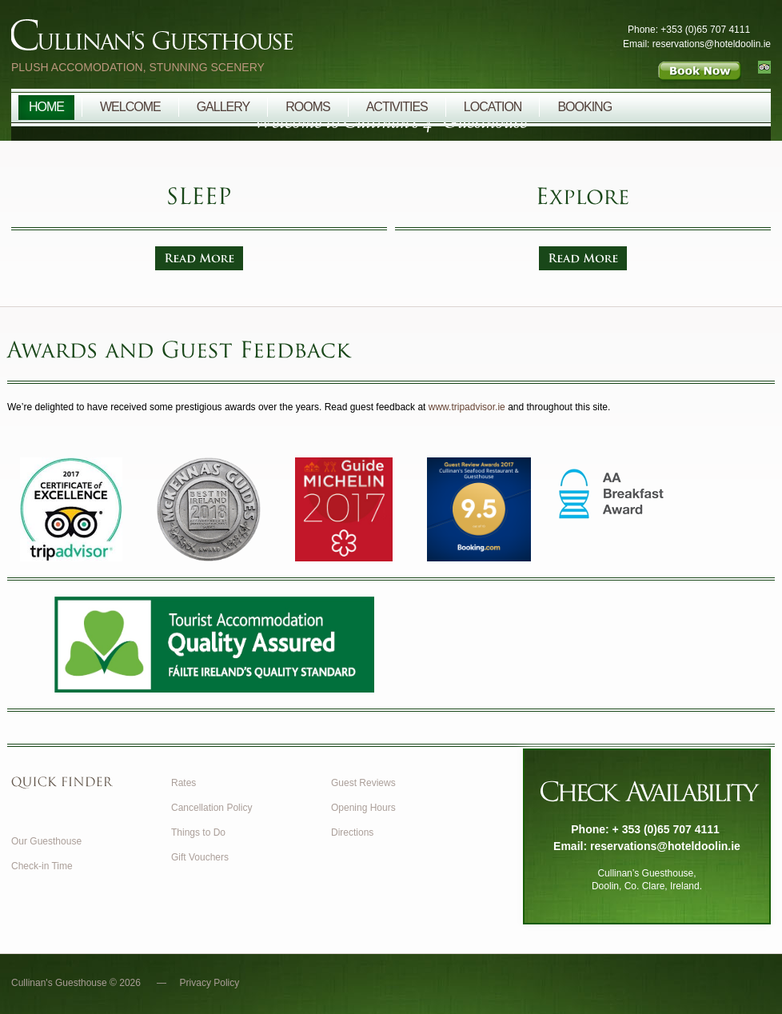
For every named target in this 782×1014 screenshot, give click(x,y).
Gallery (223, 107)
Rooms (307, 107)
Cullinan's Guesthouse (243, 39)
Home (46, 107)
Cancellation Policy (211, 807)
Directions (352, 832)
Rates (183, 782)
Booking (584, 107)
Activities (397, 107)
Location (493, 107)
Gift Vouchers (200, 857)
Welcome (130, 107)
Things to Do (198, 832)
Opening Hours (363, 807)
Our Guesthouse (46, 841)
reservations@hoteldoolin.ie (665, 846)
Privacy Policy (210, 982)
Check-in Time (42, 866)
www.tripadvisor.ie (467, 407)
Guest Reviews (363, 782)
